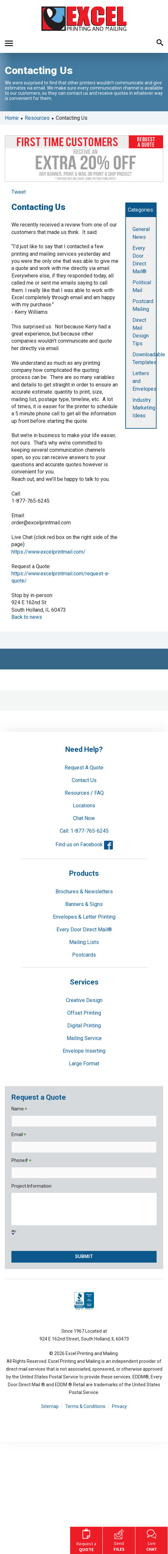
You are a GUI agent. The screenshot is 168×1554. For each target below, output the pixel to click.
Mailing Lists (84, 942)
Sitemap (50, 1406)
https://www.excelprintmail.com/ (48, 552)
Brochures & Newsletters (84, 891)
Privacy (119, 1406)
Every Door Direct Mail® (84, 929)
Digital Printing (84, 1025)
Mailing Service (84, 1038)
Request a (86, 1539)
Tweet (18, 192)
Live (151, 1539)
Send (119, 1539)
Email (18, 1135)
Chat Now (84, 818)
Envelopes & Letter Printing (84, 917)
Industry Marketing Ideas (143, 408)
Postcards (84, 955)
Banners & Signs (84, 904)
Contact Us (84, 780)
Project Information (31, 1186)
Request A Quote (84, 768)
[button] (9, 43)
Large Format (84, 1063)
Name (19, 1109)
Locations (84, 805)
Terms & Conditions (85, 1406)
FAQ (99, 793)
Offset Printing (84, 1013)
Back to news (26, 617)
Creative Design (84, 1000)
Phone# (21, 1161)
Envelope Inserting (84, 1051)
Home (12, 118)
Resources (37, 118)
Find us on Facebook (84, 844)
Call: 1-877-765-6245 (84, 831)
